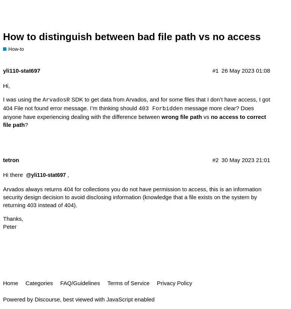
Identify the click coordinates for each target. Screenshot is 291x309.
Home (10, 283)
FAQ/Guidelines (80, 283)
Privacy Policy (174, 283)
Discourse (47, 299)
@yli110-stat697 (46, 175)
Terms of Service (128, 283)
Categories (39, 283)
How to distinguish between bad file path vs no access (132, 36)
